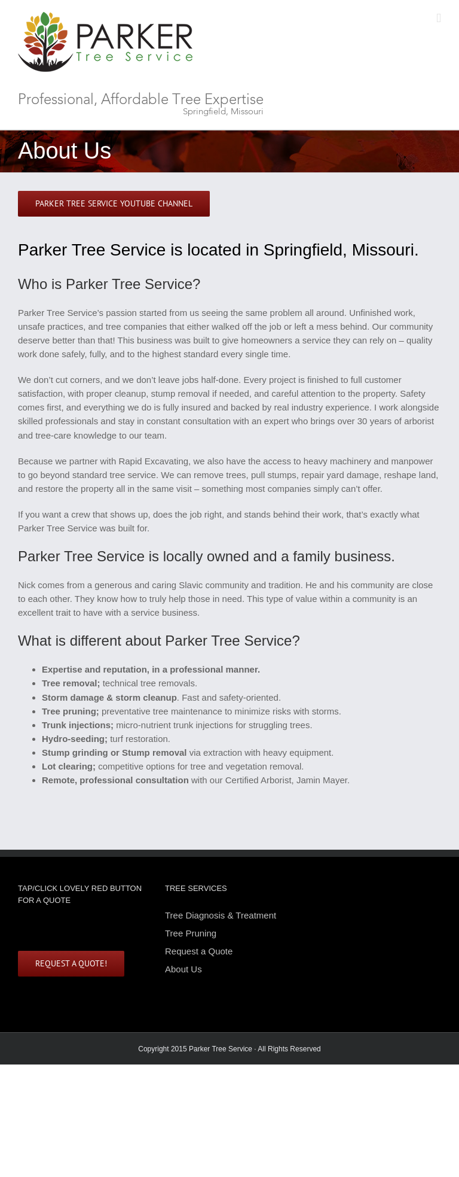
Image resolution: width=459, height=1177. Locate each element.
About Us (183, 969)
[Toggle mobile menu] (438, 18)
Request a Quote (198, 951)
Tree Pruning (190, 933)
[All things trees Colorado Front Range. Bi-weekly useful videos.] (114, 204)
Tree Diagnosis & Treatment (220, 915)
